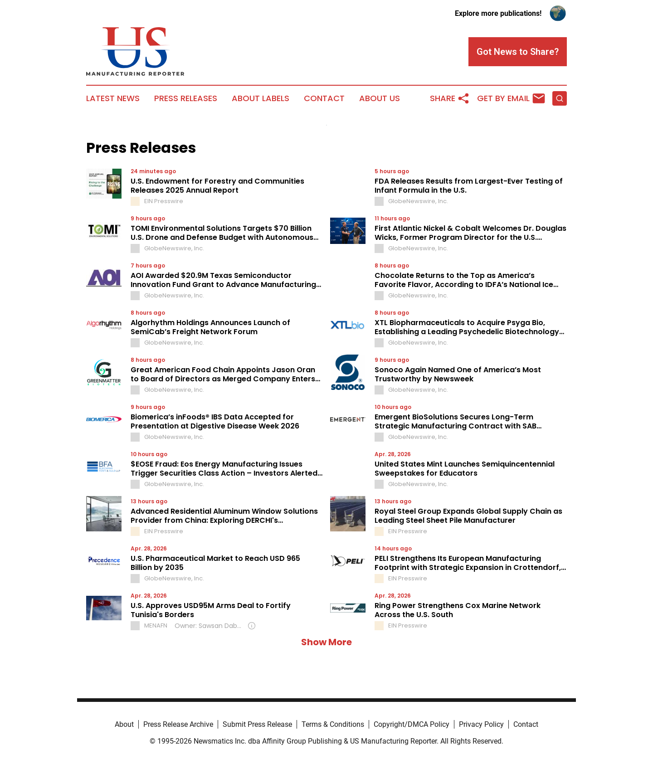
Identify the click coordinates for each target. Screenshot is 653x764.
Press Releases (185, 98)
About (124, 724)
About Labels (260, 98)
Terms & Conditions (333, 724)
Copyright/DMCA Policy (411, 724)
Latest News (113, 98)
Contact (324, 98)
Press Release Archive (178, 724)
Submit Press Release (257, 724)
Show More (326, 642)
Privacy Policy (481, 724)
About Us (379, 98)
